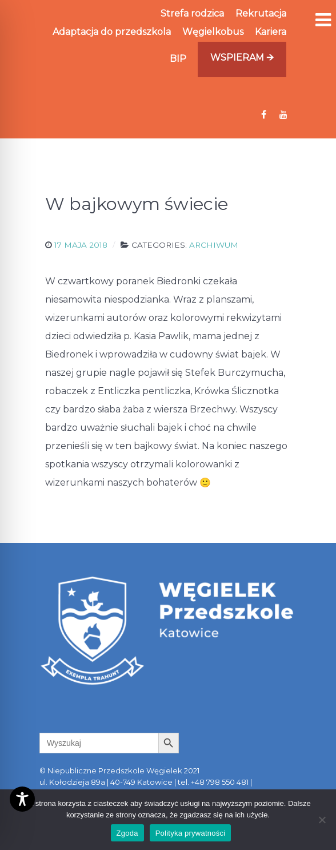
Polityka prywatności (190, 833)
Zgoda (127, 833)
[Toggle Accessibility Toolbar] (22, 799)
